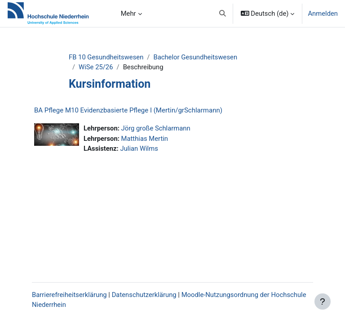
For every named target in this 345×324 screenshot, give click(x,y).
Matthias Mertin (144, 139)
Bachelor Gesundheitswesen (195, 57)
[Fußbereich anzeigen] (322, 301)
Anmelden (323, 13)
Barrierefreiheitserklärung (69, 295)
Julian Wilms (139, 148)
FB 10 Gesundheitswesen (106, 57)
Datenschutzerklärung (144, 295)
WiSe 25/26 (96, 67)
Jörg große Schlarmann (155, 128)
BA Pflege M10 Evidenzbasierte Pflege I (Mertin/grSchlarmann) (128, 110)
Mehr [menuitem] (128, 13)
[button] (222, 13)
